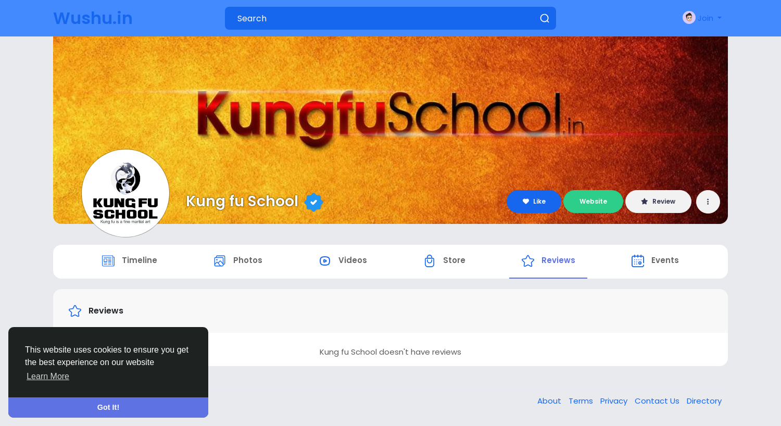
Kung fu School (242, 201)
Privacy (614, 401)
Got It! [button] (108, 407)
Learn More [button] (48, 376)
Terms (582, 401)
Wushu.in (93, 18)
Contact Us (658, 401)
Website (593, 201)
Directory (704, 401)
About (550, 401)
